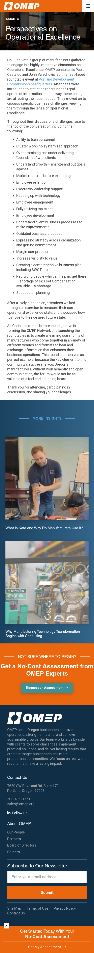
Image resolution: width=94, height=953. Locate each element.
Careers (13, 852)
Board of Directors (21, 845)
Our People (16, 832)
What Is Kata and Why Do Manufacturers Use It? (44, 528)
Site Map (14, 908)
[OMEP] (21, 6)
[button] (88, 6)
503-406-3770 (18, 799)
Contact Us (16, 913)
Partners (14, 839)
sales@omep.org (20, 804)
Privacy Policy (65, 908)
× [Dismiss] (6, 925)
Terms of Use (37, 908)
